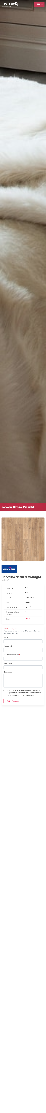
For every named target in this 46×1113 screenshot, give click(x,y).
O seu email (8, 691)
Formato (9, 643)
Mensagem (8, 717)
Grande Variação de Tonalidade (12, 659)
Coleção (8, 664)
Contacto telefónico (12, 700)
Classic (27, 664)
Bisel (7, 648)
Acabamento (10, 639)
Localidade (8, 709)
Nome (6, 683)
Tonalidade (9, 634)
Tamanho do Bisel (11, 653)
